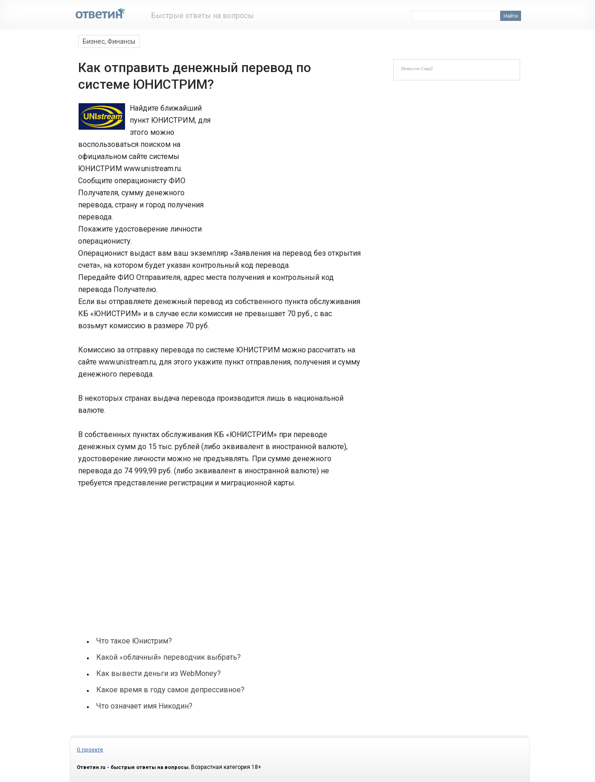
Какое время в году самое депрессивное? (170, 689)
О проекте (90, 750)
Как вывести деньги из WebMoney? (158, 673)
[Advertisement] (284, 164)
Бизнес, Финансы (109, 41)
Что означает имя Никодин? (144, 706)
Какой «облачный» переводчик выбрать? (168, 657)
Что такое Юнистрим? (134, 640)
